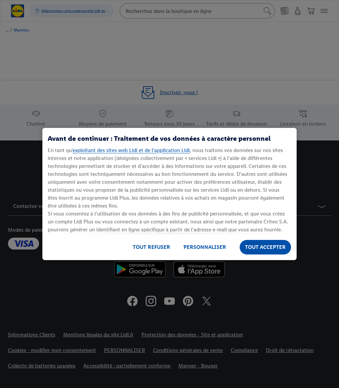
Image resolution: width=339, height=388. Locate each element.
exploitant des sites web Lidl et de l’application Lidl (131, 150)
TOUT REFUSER (151, 247)
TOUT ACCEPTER (265, 247)
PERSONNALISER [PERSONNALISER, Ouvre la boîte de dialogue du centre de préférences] (204, 247)
